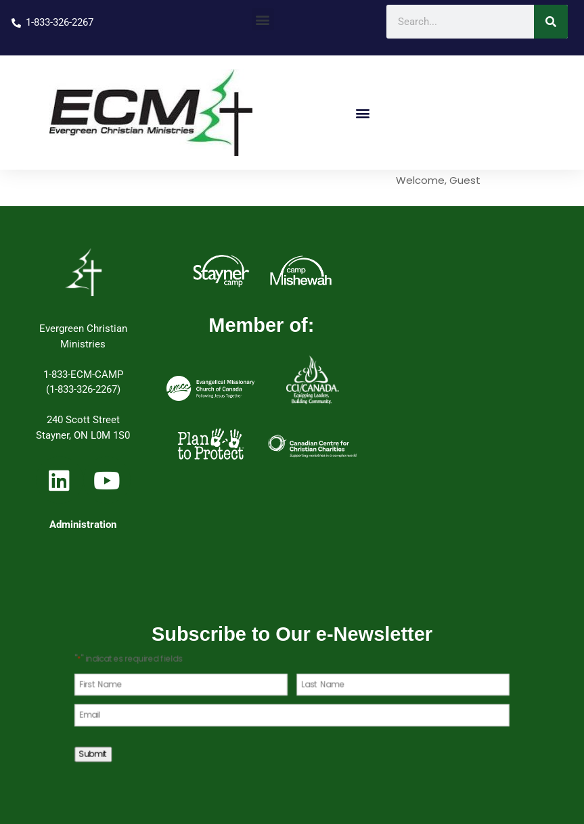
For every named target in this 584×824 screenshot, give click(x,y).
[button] (263, 19)
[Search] (551, 22)
